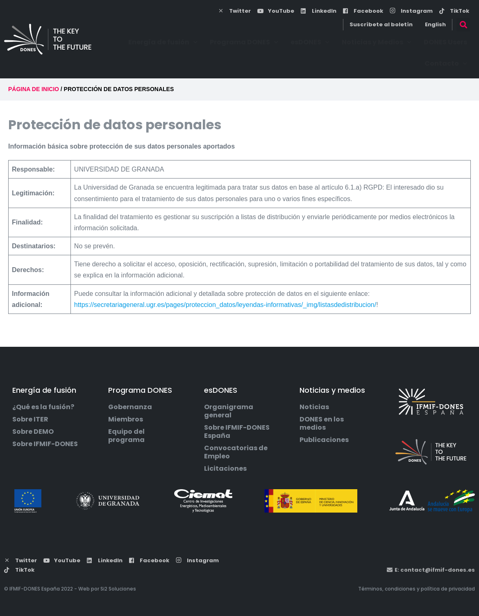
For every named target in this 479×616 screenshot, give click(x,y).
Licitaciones (225, 469)
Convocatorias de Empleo (236, 452)
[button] (463, 25)
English (435, 24)
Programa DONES (244, 42)
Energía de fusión (163, 42)
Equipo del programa (126, 436)
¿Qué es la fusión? (43, 407)
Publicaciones (324, 440)
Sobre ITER (30, 419)
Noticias (314, 407)
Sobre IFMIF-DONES (45, 444)
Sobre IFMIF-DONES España (237, 432)
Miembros (125, 419)
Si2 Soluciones (118, 588)
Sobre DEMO (33, 432)
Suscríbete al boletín (381, 24)
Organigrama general (228, 411)
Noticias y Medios (376, 42)
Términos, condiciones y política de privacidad (416, 588)
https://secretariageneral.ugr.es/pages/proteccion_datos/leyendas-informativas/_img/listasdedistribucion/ (225, 304)
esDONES (310, 42)
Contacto (446, 63)
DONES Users (445, 42)
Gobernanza (130, 407)
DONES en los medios (322, 423)
